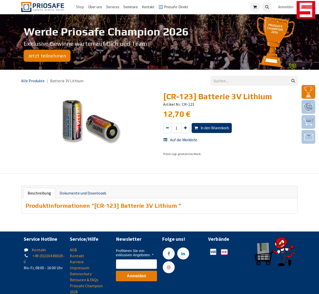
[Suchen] (293, 81)
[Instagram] (169, 267)
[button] (267, 7)
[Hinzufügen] (185, 128)
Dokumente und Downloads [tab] (83, 193)
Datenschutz (81, 273)
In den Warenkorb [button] (211, 128)
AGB (73, 249)
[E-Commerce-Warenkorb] (255, 7)
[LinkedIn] (183, 254)
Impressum (79, 267)
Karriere (77, 261)
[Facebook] (169, 254)
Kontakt (39, 249)
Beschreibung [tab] (39, 193)
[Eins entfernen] (167, 128)
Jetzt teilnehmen (47, 55)
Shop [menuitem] (80, 6)
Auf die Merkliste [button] (180, 140)
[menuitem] (95, 7)
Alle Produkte (33, 80)
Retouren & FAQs (84, 279)
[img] (308, 92)
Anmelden (286, 6)
